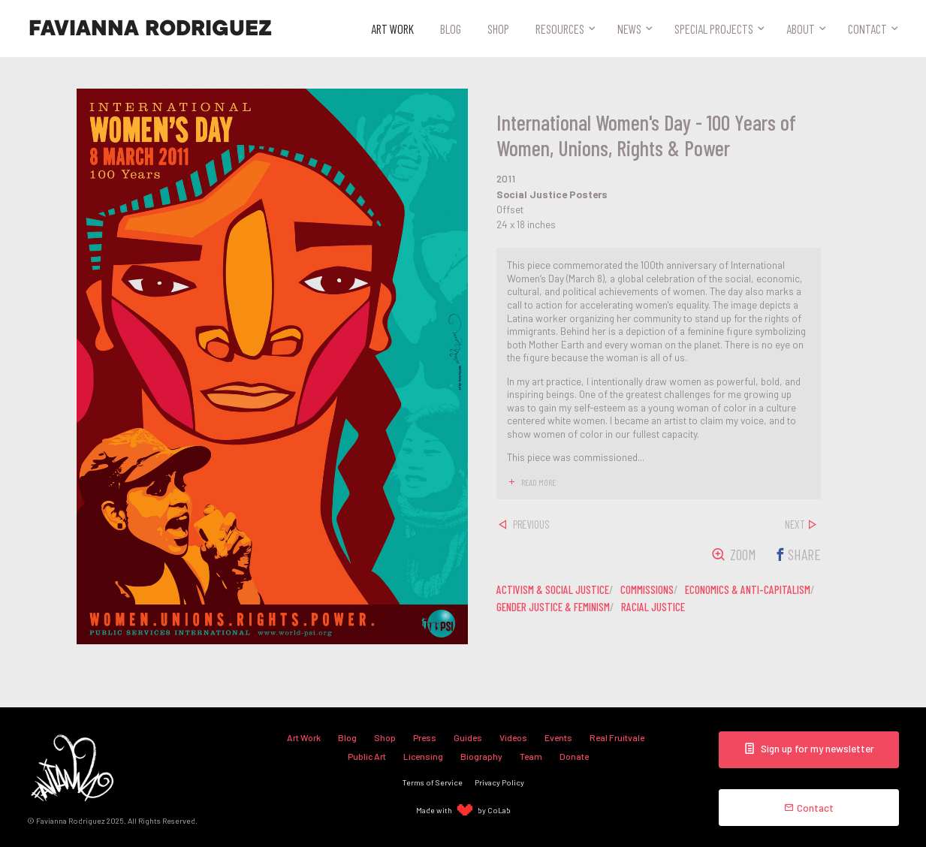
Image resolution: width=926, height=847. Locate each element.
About (800, 28)
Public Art (367, 756)
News (629, 28)
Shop (498, 28)
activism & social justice (552, 589)
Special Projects (713, 28)
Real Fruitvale (617, 737)
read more (538, 482)
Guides (468, 737)
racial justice (653, 606)
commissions (647, 589)
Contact (867, 28)
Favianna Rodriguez (150, 29)
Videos (513, 737)
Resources (559, 28)
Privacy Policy (499, 782)
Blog (450, 28)
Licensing (423, 756)
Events (558, 737)
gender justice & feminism (553, 606)
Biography (481, 756)
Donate (574, 756)
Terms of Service (433, 782)
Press (424, 737)
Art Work (392, 28)
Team (531, 756)
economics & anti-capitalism (747, 589)
